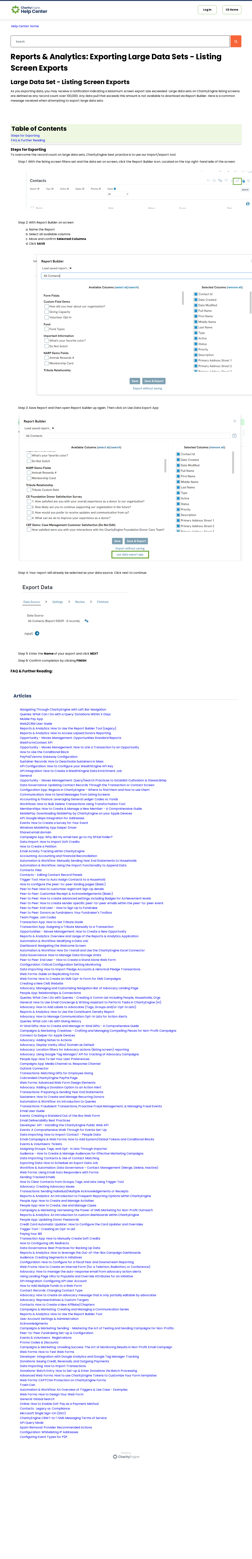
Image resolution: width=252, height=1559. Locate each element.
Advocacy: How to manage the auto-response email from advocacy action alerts (80, 1271)
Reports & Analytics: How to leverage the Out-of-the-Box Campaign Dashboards (80, 1252)
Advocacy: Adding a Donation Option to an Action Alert (60, 1087)
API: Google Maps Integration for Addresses (52, 818)
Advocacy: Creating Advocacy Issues (47, 1186)
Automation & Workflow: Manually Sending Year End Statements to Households (78, 860)
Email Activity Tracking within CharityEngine (52, 851)
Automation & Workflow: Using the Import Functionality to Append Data (73, 865)
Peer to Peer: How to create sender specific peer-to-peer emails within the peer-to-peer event (91, 903)
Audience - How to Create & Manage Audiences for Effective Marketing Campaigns (81, 1153)
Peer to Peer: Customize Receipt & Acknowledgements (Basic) (66, 894)
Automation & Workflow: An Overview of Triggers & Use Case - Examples (74, 1389)
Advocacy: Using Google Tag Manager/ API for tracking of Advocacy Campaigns (79, 1054)
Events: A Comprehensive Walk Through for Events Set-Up (63, 1130)
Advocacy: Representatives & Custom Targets (54, 1300)
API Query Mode (32, 1423)
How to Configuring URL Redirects (44, 1243)
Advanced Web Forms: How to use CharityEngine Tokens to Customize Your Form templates (88, 1375)
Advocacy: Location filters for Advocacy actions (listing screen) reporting (74, 1049)
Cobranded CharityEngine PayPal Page (49, 1078)
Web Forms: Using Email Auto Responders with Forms (59, 1172)
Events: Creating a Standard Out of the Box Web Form (60, 1116)
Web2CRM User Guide (36, 724)
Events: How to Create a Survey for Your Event (54, 823)
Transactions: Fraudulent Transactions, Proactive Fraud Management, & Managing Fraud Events (91, 1106)
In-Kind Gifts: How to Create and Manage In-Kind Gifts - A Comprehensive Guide (79, 1026)
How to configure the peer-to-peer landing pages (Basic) (63, 884)
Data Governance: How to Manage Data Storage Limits (60, 955)
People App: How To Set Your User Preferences (54, 1059)
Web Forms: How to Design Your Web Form (51, 1394)
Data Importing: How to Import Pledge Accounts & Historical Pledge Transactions (80, 969)
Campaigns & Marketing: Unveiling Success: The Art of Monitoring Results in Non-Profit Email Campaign (96, 1347)
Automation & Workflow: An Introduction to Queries (58, 1101)
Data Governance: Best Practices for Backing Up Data (60, 1248)
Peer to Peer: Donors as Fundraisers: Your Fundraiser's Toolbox (66, 912)
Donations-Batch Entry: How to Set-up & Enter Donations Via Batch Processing (78, 1371)
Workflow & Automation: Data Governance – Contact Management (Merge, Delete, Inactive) (89, 1167)
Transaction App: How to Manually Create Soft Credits (60, 1238)
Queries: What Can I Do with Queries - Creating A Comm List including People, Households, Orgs (90, 997)
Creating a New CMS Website (41, 983)
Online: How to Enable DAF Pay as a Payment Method (59, 1404)
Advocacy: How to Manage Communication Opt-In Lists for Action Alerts (73, 1016)
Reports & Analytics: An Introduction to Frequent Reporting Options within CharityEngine (85, 1196)
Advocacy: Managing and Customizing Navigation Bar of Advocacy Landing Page (79, 988)
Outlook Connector (34, 1068)
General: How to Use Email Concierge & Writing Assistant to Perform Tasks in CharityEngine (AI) (90, 1002)
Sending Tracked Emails (37, 1177)
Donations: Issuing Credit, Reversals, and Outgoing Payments (64, 1361)
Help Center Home (25, 26)
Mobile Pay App (31, 719)
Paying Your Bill (31, 1234)
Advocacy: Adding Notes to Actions (46, 1040)
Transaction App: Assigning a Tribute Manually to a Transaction (67, 927)
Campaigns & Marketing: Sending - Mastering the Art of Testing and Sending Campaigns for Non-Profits (97, 1328)
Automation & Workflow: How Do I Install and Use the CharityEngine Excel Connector (82, 950)
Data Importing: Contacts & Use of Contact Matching (59, 1158)
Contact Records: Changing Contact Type (51, 1290)
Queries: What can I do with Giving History (50, 1021)
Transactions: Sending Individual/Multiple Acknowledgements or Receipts (74, 1191)
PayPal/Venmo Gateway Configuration (49, 757)
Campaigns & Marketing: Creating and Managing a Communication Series (74, 1309)
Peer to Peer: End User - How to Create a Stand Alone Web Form (68, 960)
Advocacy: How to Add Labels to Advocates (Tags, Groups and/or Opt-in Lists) (78, 1007)
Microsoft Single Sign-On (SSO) (43, 1413)
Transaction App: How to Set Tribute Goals (51, 922)
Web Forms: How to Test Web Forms (47, 1352)
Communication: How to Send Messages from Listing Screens (65, 794)
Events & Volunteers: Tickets (41, 1144)
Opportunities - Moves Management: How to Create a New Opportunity (73, 931)
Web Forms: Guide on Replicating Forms (49, 974)
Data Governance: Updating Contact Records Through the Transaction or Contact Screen (87, 785)
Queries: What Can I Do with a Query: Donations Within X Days (65, 714)
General (26, 775)
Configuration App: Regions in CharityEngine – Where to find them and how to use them (84, 790)
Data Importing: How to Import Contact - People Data (60, 1134)
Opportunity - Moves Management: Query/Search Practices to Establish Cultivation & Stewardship (93, 780)
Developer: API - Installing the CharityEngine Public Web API (64, 1125)
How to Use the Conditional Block (44, 752)
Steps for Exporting (25, 135)
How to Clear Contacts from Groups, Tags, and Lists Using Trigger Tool (72, 1182)
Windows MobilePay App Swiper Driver (48, 827)
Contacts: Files (31, 870)
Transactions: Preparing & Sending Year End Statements (61, 1092)
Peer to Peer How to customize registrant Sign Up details (62, 889)
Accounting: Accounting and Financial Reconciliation (58, 856)
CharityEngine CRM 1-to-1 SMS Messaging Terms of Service (63, 1418)
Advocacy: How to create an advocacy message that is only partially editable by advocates (88, 1295)
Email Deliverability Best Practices (45, 1120)
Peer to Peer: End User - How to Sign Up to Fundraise (58, 908)
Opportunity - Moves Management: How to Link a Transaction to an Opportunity (79, 747)
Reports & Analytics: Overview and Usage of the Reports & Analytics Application (79, 936)
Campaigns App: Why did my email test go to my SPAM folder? (66, 837)
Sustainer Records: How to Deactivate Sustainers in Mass (61, 761)
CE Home (232, 10)
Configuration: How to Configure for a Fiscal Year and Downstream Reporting (77, 1262)
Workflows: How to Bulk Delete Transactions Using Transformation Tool (72, 804)
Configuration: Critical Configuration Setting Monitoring (60, 964)
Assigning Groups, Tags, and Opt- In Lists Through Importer (63, 1149)
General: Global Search (37, 1399)
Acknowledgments (34, 1323)
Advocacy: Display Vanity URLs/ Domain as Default (57, 1045)
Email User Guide (32, 1111)
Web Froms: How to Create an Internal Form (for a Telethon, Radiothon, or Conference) (85, 1267)
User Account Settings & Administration (49, 1319)
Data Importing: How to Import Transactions (53, 1366)
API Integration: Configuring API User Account (53, 1281)
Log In (207, 10)
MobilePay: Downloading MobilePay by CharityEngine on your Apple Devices (76, 813)
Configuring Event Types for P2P (43, 1437)
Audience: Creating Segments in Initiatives (51, 1257)
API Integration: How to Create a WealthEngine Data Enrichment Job (71, 771)
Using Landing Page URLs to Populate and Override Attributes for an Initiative (76, 1276)
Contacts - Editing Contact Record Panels (51, 875)
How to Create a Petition (38, 846)
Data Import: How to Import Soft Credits (50, 842)
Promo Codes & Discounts (39, 1342)
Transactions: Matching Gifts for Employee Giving (56, 1073)
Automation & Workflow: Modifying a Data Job (54, 941)
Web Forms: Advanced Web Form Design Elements (58, 1082)
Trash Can (27, 1385)
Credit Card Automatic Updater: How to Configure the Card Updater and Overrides (81, 1224)
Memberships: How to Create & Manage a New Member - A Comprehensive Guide (81, 809)
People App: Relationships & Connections (50, 993)
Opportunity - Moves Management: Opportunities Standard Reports (70, 738)
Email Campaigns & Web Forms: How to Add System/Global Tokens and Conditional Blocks (87, 1139)
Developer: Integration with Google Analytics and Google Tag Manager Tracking (79, 1356)
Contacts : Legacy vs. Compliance (45, 1408)
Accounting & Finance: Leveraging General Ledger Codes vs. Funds (69, 799)
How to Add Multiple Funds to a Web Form (51, 1286)
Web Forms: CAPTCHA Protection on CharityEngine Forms (63, 1380)
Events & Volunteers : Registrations (46, 1338)
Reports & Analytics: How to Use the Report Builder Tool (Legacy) (68, 728)
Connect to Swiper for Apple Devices (47, 1035)
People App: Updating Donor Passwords (49, 1219)
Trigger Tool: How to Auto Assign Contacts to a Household (62, 879)
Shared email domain (35, 832)
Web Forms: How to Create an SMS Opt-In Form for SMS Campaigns (70, 979)
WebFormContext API (36, 742)
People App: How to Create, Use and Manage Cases (58, 1205)
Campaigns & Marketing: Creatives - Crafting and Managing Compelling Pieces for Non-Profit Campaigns (98, 1031)
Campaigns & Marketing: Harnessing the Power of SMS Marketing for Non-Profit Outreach (86, 1210)
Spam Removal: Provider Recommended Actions (56, 1427)
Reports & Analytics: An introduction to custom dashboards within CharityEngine (79, 1215)
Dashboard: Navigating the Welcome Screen (53, 945)
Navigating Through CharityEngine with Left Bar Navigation (63, 709)
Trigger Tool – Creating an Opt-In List (47, 1229)
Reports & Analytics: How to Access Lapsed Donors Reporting (65, 733)
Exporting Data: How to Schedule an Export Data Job (59, 1163)
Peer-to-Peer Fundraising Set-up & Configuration (56, 1333)
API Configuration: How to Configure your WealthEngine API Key (66, 766)
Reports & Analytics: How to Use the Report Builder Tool (61, 1314)
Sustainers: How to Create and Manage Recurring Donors (62, 1097)
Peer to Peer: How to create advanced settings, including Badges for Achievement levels (85, 898)
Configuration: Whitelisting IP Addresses (49, 1432)
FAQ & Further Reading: (28, 140)
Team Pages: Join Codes (38, 917)
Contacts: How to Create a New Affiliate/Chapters (57, 1304)
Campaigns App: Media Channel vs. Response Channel (60, 1064)
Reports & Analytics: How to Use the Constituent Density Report (67, 1012)
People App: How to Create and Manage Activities (57, 1201)
